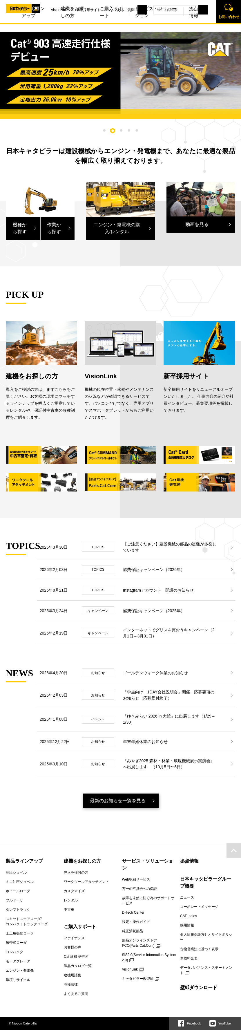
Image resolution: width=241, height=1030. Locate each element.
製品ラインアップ (24, 861)
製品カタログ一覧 (78, 966)
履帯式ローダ (16, 943)
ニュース (187, 897)
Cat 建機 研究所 (76, 957)
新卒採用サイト (72, 10)
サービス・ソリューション (140, 26)
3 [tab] (121, 130)
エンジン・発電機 (20, 970)
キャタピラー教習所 (137, 979)
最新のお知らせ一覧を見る (118, 800)
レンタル (71, 900)
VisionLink (43, 10)
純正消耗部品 (132, 931)
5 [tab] (137, 130)
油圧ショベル (16, 872)
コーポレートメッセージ (199, 907)
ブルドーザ (14, 900)
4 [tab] (129, 130)
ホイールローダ (18, 891)
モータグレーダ (18, 961)
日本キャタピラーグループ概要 (205, 882)
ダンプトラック (18, 910)
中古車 (69, 910)
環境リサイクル (18, 980)
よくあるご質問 (106, 10)
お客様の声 (72, 947)
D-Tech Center (133, 912)
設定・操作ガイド (136, 922)
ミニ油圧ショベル (20, 882)
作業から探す (54, 228)
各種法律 (71, 984)
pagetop (233, 850)
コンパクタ (14, 952)
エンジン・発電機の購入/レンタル (117, 228)
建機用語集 (72, 975)
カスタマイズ (74, 891)
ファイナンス (74, 938)
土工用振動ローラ (20, 933)
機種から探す (20, 228)
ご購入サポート (95, 26)
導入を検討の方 (76, 872)
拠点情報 (177, 26)
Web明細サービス (136, 879)
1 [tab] (104, 130)
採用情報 (187, 925)
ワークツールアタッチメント (86, 882)
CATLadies (188, 916)
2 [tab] (113, 130)
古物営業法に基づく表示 (199, 949)
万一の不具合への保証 (139, 889)
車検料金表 (188, 958)
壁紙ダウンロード (198, 987)
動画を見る (197, 224)
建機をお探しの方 (56, 26)
